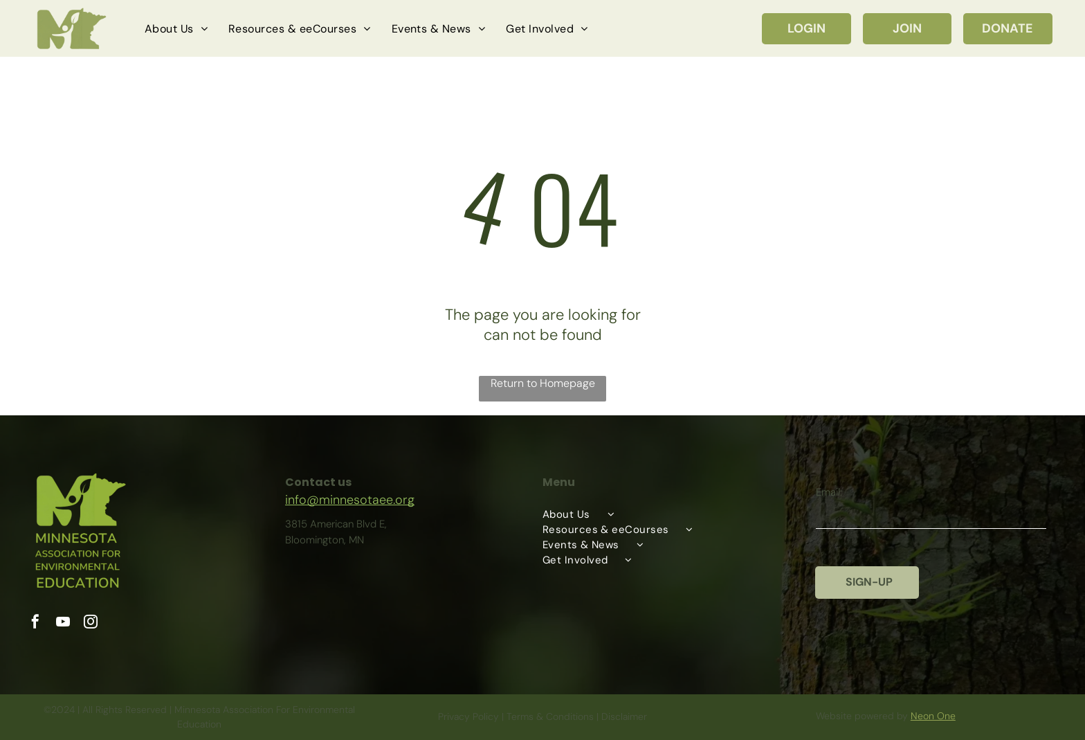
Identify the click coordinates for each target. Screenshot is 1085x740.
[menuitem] (176, 28)
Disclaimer (624, 716)
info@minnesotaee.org (349, 499)
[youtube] (63, 623)
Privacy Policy (468, 716)
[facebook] (35, 623)
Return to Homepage (543, 383)
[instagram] (90, 623)
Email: (829, 492)
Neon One (933, 716)
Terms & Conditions (550, 716)
